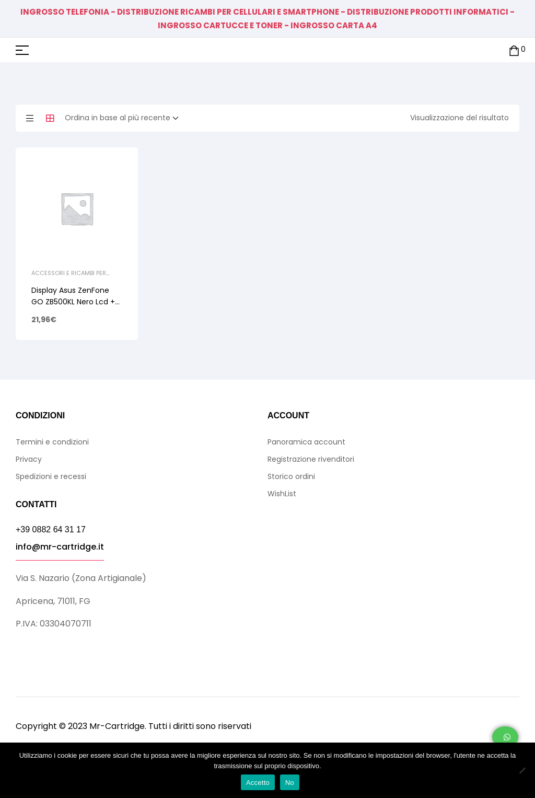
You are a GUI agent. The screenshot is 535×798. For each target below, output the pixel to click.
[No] (522, 770)
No (289, 782)
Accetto (258, 782)
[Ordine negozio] (125, 118)
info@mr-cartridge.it (60, 547)
